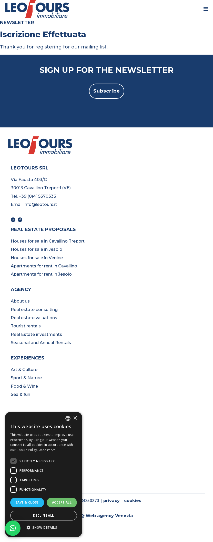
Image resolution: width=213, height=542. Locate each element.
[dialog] (43, 474)
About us (20, 301)
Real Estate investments (36, 334)
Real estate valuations (34, 317)
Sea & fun (20, 394)
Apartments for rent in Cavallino (44, 265)
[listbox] (67, 418)
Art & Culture (24, 369)
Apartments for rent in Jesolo (41, 274)
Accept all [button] (62, 502)
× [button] (75, 418)
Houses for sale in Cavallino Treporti (49, 241)
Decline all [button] (43, 515)
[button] (106, 91)
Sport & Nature (26, 377)
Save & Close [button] (27, 502)
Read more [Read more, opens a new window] (47, 450)
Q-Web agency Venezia (106, 515)
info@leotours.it (40, 204)
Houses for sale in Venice (37, 257)
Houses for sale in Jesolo (36, 249)
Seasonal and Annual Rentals (41, 342)
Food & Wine (24, 386)
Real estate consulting (34, 309)
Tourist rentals (26, 325)
